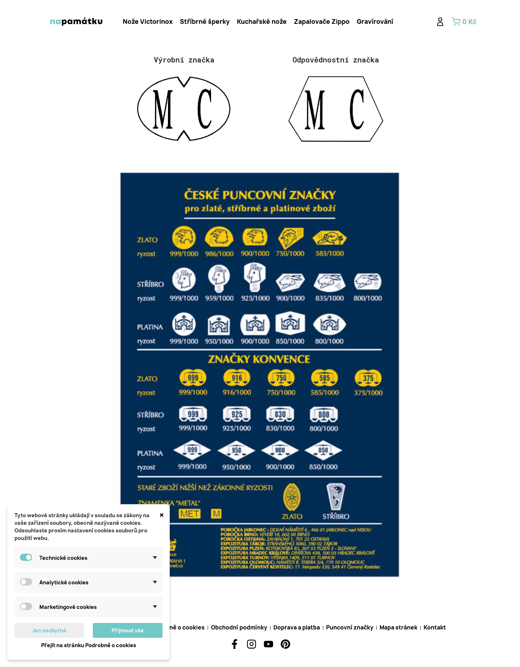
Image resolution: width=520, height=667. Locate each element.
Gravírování (375, 21)
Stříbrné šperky (205, 21)
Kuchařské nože (262, 21)
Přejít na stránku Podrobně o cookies (88, 645)
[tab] (148, 21)
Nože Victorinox (148, 21)
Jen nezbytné (49, 630)
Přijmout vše (128, 630)
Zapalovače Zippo (322, 21)
